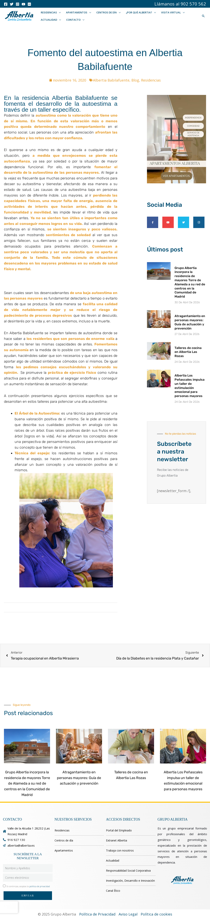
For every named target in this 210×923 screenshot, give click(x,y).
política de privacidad (39, 886)
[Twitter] (11, 4)
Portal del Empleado (119, 830)
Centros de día (64, 840)
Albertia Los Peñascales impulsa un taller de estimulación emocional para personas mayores (189, 386)
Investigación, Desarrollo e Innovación (130, 880)
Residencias (151, 80)
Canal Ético (113, 890)
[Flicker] (29, 4)
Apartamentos (64, 850)
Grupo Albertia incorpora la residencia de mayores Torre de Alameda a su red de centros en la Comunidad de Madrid (190, 282)
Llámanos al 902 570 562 (180, 4)
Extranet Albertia (116, 840)
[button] (59, 12)
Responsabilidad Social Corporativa (128, 870)
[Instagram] (17, 4)
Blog (135, 80)
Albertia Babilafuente (111, 80)
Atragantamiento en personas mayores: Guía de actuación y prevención (190, 322)
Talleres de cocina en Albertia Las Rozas (188, 352)
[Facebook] (5, 4)
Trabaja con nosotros (120, 850)
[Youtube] (23, 4)
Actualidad (112, 860)
